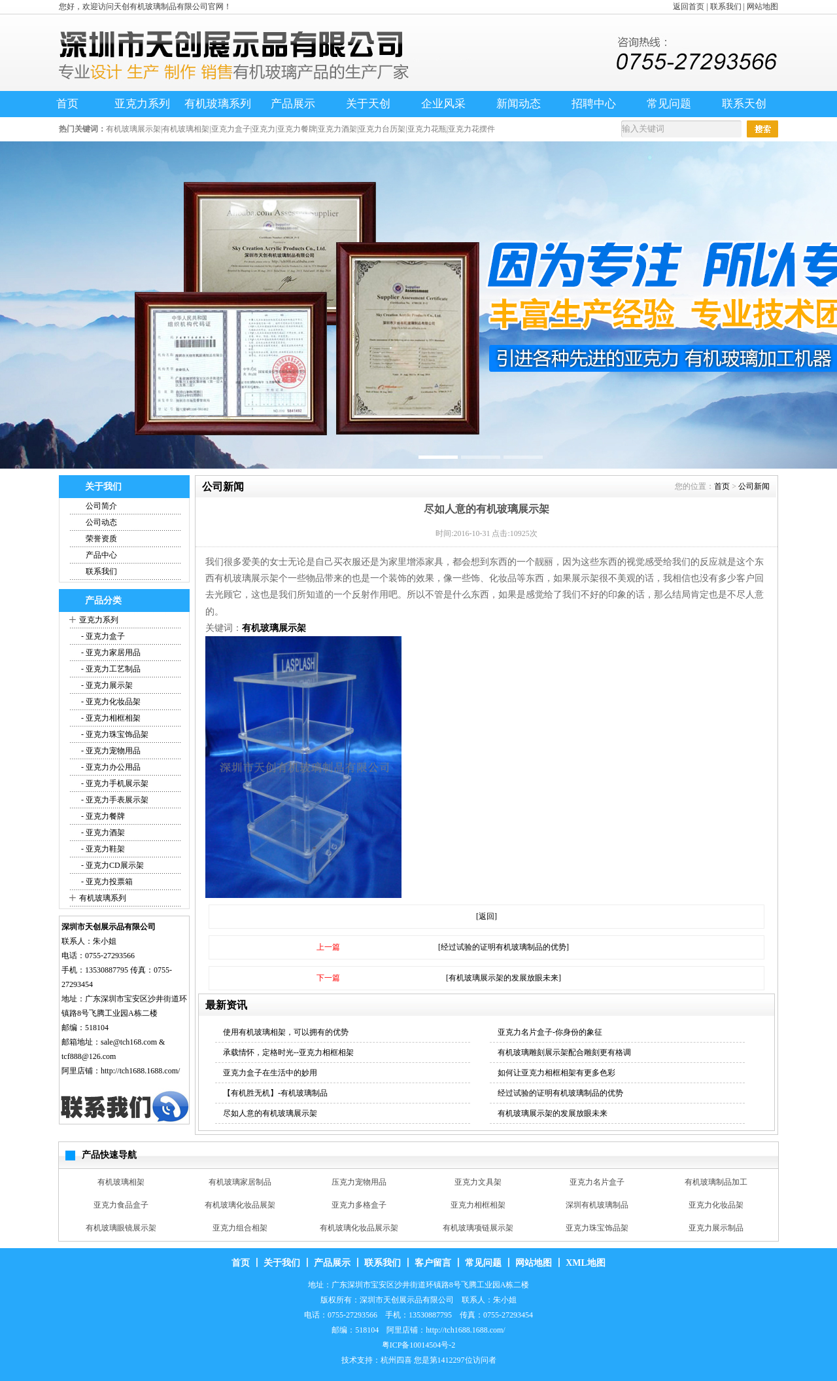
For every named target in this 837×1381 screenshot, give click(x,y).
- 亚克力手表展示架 (113, 799)
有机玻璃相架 (121, 1182)
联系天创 (744, 104)
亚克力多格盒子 (359, 1205)
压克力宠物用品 (359, 1182)
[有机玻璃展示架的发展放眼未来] (503, 977)
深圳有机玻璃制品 (597, 1205)
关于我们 (282, 1263)
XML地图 (586, 1263)
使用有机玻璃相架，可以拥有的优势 (286, 1032)
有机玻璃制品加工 (716, 1182)
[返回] (486, 916)
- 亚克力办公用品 (110, 767)
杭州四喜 (396, 1360)
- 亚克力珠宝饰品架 (113, 734)
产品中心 (101, 555)
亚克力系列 (142, 104)
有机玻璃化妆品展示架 (359, 1227)
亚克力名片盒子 (597, 1182)
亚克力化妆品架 (716, 1205)
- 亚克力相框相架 (110, 718)
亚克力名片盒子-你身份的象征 (550, 1032)
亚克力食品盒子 (121, 1205)
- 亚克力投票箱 (106, 881)
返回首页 (688, 6)
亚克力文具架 (478, 1182)
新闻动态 (518, 104)
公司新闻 (754, 486)
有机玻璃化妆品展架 (240, 1205)
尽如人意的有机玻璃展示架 (270, 1113)
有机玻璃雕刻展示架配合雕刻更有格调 (564, 1052)
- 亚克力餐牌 (102, 816)
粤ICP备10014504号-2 (419, 1345)
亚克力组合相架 (240, 1227)
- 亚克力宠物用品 (110, 750)
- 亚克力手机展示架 (113, 783)
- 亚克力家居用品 (110, 652)
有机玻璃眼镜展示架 (121, 1227)
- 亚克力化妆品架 (110, 701)
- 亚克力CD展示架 (111, 865)
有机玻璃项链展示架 (478, 1227)
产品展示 (293, 104)
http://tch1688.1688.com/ (140, 1070)
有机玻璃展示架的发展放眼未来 (552, 1113)
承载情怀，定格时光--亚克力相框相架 (288, 1052)
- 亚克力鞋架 (102, 848)
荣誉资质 (101, 538)
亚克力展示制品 (716, 1227)
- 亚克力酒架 (102, 832)
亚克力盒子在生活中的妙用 (270, 1072)
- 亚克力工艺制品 (110, 668)
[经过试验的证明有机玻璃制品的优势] (503, 947)
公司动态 (101, 522)
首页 (67, 104)
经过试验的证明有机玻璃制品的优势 (560, 1093)
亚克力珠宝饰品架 (597, 1227)
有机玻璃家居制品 (240, 1182)
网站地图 (762, 6)
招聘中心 (594, 104)
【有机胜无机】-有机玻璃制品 (275, 1093)
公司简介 (101, 506)
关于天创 (368, 104)
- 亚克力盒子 (102, 636)
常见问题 (669, 104)
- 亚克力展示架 (106, 685)
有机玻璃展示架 (274, 628)
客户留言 (433, 1263)
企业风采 (443, 104)
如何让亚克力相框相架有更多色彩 (556, 1072)
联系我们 (726, 6)
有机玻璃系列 (217, 104)
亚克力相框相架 (478, 1205)
